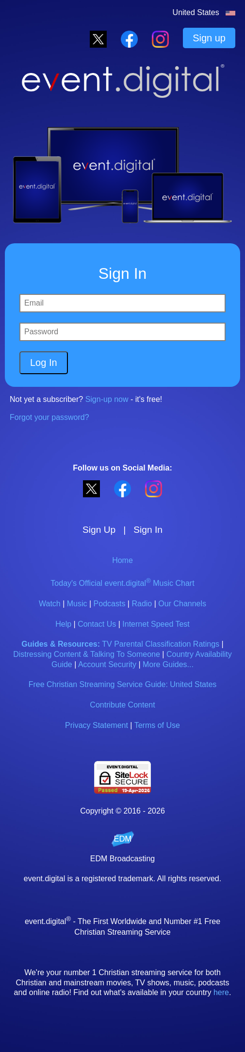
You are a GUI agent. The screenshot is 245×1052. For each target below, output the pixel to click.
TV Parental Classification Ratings (160, 644)
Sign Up (98, 530)
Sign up (209, 38)
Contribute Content (122, 705)
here (221, 992)
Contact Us (97, 624)
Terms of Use (157, 725)
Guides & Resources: (60, 644)
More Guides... (168, 664)
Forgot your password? (49, 417)
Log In (43, 362)
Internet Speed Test (155, 624)
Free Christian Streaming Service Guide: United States (123, 684)
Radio (141, 603)
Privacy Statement (96, 725)
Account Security (107, 664)
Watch (50, 603)
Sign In (148, 530)
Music (77, 603)
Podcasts (110, 603)
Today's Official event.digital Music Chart (122, 583)
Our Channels (182, 603)
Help (63, 624)
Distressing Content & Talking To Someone (86, 654)
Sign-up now (107, 399)
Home (122, 560)
